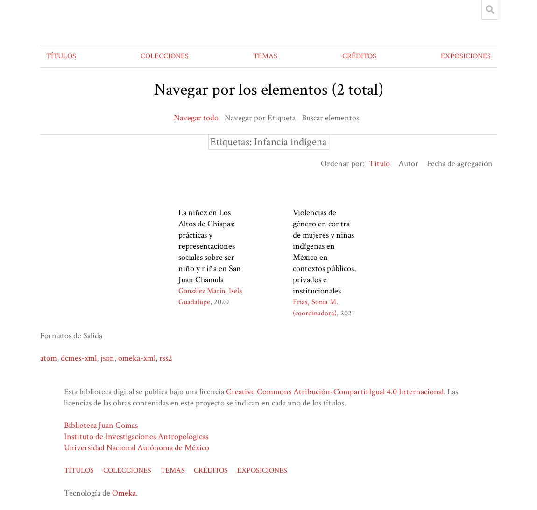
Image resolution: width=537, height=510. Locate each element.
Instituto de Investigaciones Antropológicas (136, 436)
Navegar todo (196, 117)
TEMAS (265, 56)
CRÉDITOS (359, 56)
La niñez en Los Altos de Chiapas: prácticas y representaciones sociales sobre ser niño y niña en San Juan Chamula (209, 246)
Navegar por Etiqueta (260, 117)
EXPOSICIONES (466, 56)
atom (48, 358)
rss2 (165, 358)
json (107, 358)
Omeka (124, 493)
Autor (408, 163)
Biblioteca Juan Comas (101, 425)
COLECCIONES (165, 56)
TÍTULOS (61, 56)
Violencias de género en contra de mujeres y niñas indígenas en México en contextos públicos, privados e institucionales (324, 251)
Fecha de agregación (460, 163)
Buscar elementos (330, 117)
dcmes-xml (79, 358)
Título (379, 163)
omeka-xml (136, 358)
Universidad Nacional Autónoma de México (136, 447)
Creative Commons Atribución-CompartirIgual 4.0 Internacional (335, 391)
